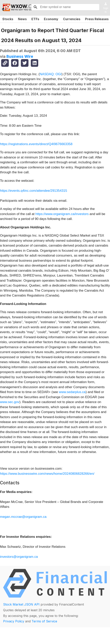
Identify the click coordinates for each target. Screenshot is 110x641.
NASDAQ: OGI (50, 74)
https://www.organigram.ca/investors (62, 214)
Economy (51, 19)
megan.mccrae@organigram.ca (23, 517)
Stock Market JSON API (21, 604)
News (22, 19)
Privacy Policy (13, 621)
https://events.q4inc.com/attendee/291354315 (33, 191)
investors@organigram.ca (19, 557)
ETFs (35, 19)
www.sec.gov (9, 402)
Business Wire (19, 56)
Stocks (7, 19)
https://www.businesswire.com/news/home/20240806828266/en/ (47, 474)
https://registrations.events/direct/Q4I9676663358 (36, 144)
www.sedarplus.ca (72, 392)
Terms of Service (44, 621)
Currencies (71, 19)
